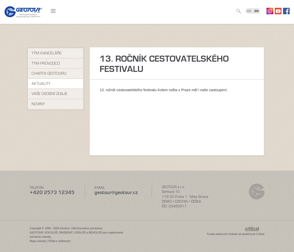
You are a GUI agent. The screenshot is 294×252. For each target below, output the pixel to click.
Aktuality (41, 83)
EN (256, 11)
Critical (260, 233)
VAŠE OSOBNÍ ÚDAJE (49, 93)
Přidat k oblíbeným (59, 240)
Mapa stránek (38, 240)
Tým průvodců (46, 63)
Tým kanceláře (47, 53)
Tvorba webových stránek (221, 233)
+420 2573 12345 (52, 192)
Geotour (23, 15)
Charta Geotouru (49, 73)
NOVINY (38, 104)
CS (249, 11)
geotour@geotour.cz (116, 192)
